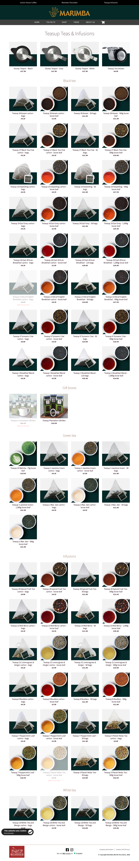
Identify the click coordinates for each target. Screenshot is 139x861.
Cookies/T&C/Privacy (123, 849)
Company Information (106, 849)
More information (9, 833)
